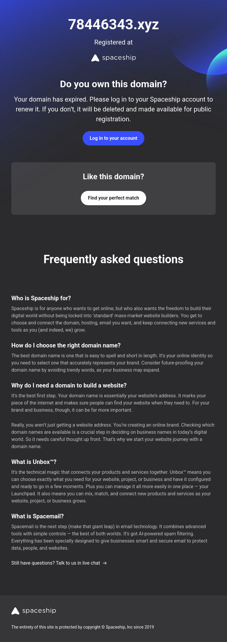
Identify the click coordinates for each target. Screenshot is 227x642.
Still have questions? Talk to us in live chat (59, 563)
